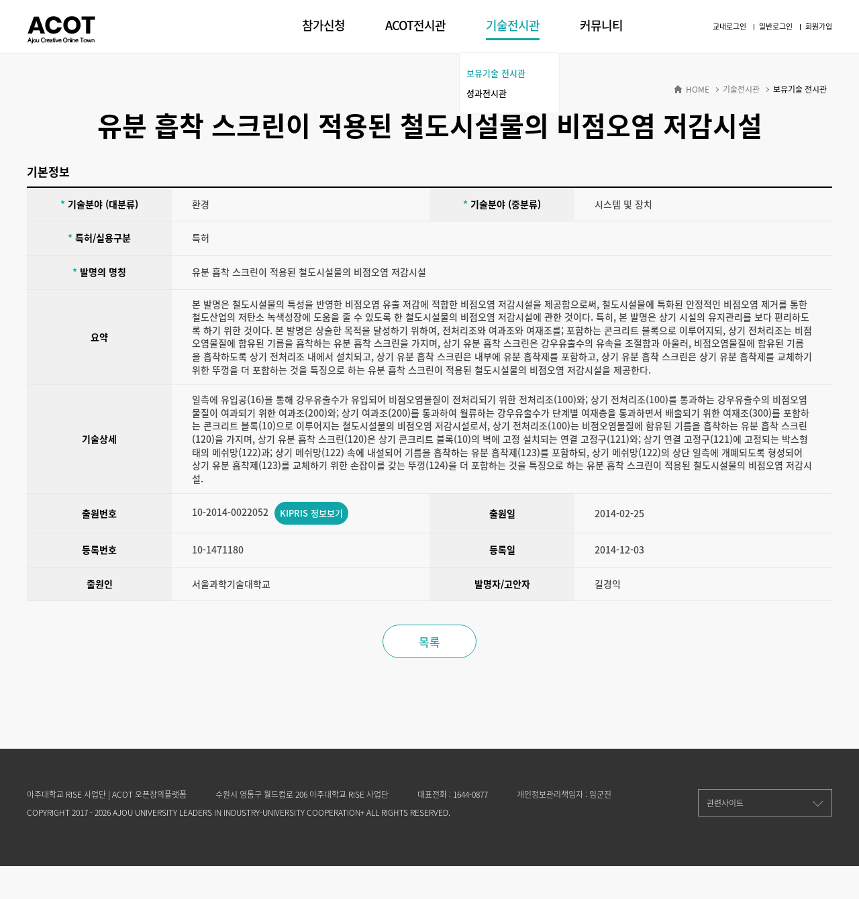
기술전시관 (513, 25)
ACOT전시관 (415, 25)
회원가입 (818, 26)
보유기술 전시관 (495, 72)
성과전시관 (486, 93)
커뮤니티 (601, 25)
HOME (697, 89)
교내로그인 (729, 26)
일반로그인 (776, 26)
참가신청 (323, 25)
